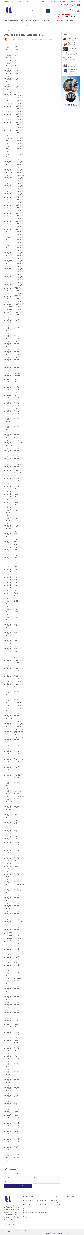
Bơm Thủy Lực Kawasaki (45, 1)
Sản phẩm (46, 20)
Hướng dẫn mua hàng (55, 1200)
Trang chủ (27, 20)
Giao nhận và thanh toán (56, 1202)
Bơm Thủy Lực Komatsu (59, 1)
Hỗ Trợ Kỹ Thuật (71, 20)
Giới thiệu (36, 20)
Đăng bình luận (18, 1186)
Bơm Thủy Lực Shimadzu (56, 5)
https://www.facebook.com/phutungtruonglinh (35, 1217)
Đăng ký (66, 5)
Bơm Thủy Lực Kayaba (74, 1)
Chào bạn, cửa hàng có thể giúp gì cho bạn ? (16, 1)
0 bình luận (49, 39)
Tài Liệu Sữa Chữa (58, 20)
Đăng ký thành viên (55, 1207)
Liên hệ (26, 25)
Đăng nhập (73, 5)
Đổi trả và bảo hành (55, 1205)
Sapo (51, 1231)
